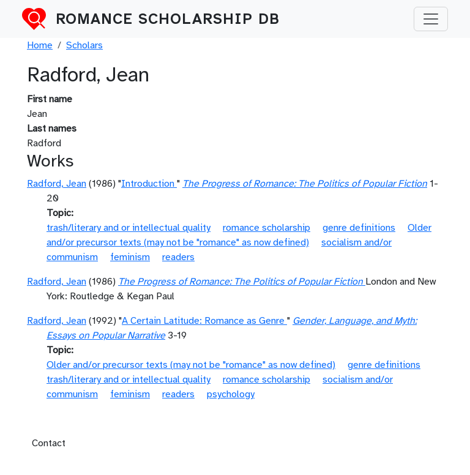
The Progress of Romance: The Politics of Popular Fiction (304, 184)
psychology (231, 394)
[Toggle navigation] (431, 19)
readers (178, 257)
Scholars (84, 45)
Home (40, 45)
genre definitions (359, 228)
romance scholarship (266, 228)
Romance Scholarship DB (168, 19)
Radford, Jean (56, 184)
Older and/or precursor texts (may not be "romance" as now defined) (191, 365)
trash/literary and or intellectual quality (129, 228)
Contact (48, 443)
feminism (130, 257)
